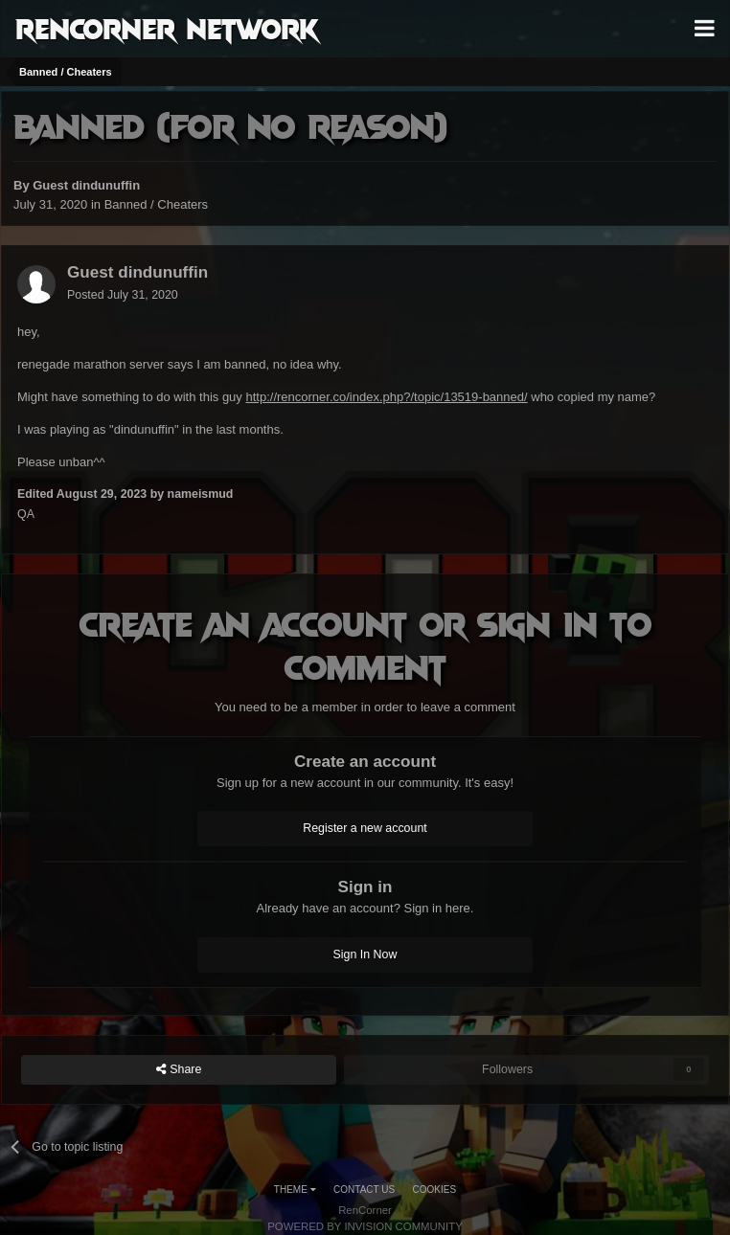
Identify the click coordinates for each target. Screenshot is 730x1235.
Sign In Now (365, 954)
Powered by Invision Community (365, 1226)
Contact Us (364, 1189)
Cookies (435, 1189)
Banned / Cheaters (156, 204)
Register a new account (365, 828)
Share (179, 1070)
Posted (122, 295)
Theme (295, 1189)
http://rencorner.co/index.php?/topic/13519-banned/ (386, 397)
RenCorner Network (167, 28)
